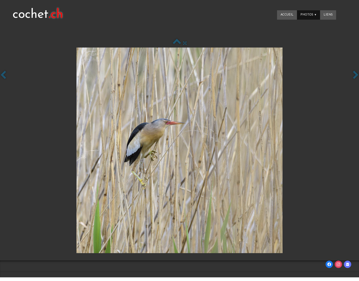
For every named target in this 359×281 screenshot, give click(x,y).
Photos (308, 14)
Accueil (287, 14)
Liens (328, 14)
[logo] (38, 14)
